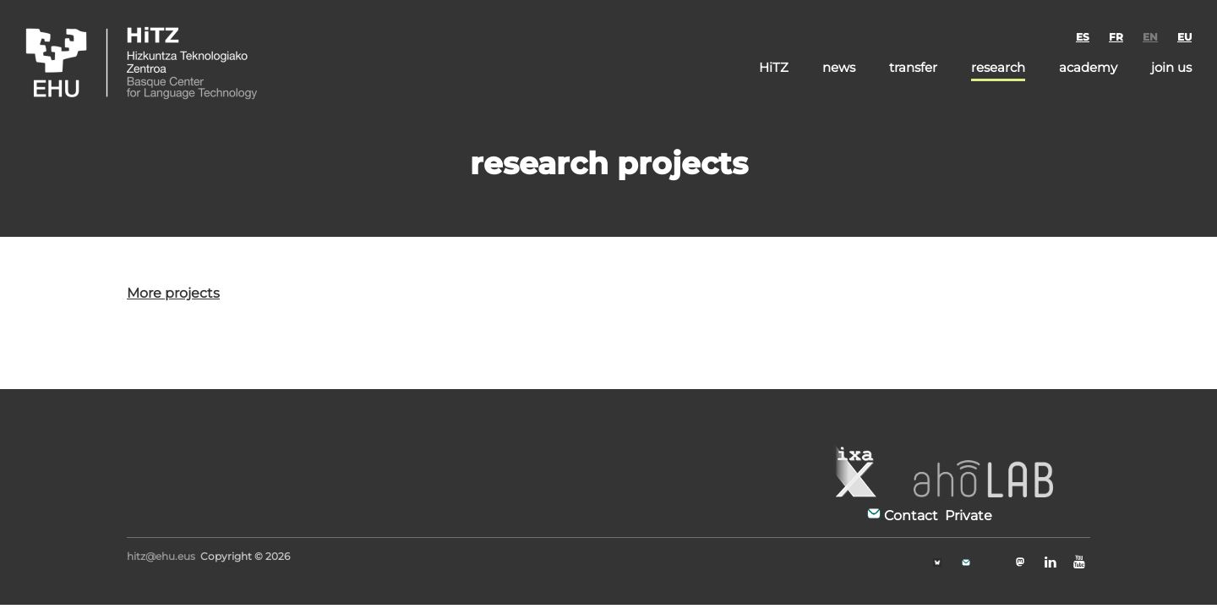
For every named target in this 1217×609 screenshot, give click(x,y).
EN (1150, 36)
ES (1082, 36)
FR (1116, 36)
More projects (173, 293)
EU (1184, 36)
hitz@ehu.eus (161, 556)
